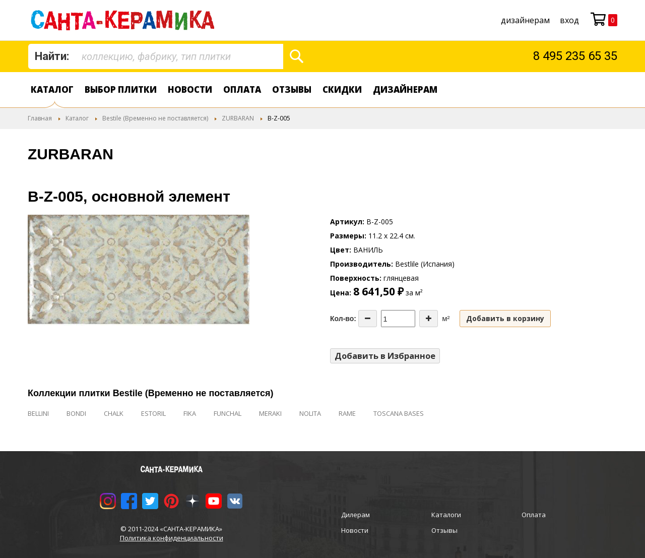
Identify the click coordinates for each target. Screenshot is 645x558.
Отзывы (291, 89)
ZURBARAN (238, 118)
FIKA (189, 413)
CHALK (113, 413)
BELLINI (38, 413)
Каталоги (446, 514)
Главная (40, 118)
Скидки (342, 89)
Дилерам (355, 514)
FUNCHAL (227, 413)
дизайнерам (525, 20)
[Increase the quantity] (428, 318)
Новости (190, 89)
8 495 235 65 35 (575, 56)
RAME (347, 413)
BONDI (76, 413)
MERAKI (270, 413)
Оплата (242, 89)
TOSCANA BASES (398, 413)
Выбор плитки (121, 89)
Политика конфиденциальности (171, 537)
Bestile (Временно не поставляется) (155, 118)
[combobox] (156, 56)
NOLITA (310, 413)
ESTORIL (153, 413)
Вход (569, 20)
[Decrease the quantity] (367, 318)
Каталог (52, 89)
